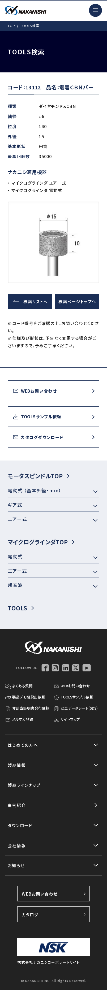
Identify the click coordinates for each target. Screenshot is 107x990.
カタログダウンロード (38, 437)
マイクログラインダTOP (41, 542)
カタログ (53, 914)
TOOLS (21, 608)
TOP (11, 25)
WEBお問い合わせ (35, 390)
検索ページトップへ (77, 301)
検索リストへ (30, 301)
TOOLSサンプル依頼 (37, 416)
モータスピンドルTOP (38, 476)
